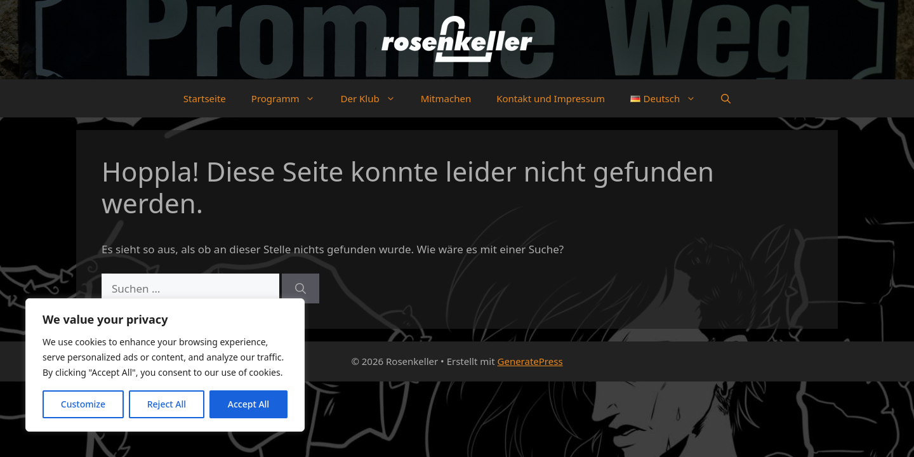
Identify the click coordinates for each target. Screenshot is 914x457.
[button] (725, 98)
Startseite (204, 98)
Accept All (248, 404)
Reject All (166, 404)
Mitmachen (446, 98)
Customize (83, 404)
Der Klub (373, 98)
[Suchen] (300, 289)
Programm (289, 98)
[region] (165, 365)
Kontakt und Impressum (550, 98)
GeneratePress (530, 361)
